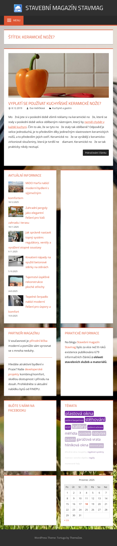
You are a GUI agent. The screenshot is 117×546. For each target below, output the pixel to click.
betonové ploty (96, 445)
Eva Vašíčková (37, 108)
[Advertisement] (86, 194)
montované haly (72, 463)
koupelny (82, 451)
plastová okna (79, 413)
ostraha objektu (81, 457)
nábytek (99, 433)
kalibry (79, 426)
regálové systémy (96, 451)
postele (85, 433)
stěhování (95, 419)
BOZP (67, 427)
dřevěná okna (71, 451)
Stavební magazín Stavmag (64, 7)
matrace (69, 457)
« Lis (66, 520)
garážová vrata (89, 439)
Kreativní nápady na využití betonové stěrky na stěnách (38, 262)
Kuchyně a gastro (62, 108)
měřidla (71, 433)
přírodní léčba (38, 341)
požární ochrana (95, 427)
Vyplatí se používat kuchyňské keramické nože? (54, 103)
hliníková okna (76, 445)
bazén (70, 439)
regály (92, 457)
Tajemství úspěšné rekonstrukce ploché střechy (38, 282)
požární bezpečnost (74, 420)
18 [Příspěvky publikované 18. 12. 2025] (86, 504)
